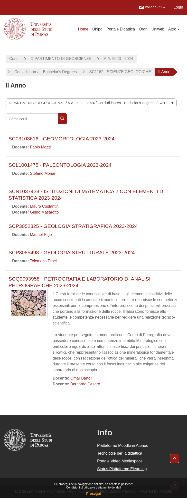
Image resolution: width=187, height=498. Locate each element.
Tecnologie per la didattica (119, 453)
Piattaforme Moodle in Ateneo (122, 445)
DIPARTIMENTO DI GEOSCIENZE (61, 59)
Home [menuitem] (83, 29)
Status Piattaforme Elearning (122, 469)
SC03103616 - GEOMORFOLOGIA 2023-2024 (61, 138)
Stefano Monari (43, 173)
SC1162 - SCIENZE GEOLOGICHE (120, 72)
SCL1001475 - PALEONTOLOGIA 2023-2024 (60, 165)
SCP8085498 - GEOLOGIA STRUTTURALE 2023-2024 (72, 252)
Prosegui (93, 494)
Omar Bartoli (81, 378)
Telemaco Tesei (43, 261)
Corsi (13, 59)
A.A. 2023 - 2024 (118, 59)
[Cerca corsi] (32, 118)
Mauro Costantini (44, 206)
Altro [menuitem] (172, 29)
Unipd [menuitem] (97, 29)
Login (178, 7)
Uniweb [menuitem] (157, 29)
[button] (152, 7)
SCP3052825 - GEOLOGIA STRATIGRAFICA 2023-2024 (73, 226)
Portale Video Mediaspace (120, 461)
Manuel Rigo (41, 235)
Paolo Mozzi (40, 147)
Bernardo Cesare (85, 384)
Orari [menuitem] (143, 29)
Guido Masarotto (44, 212)
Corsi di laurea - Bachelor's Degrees (45, 72)
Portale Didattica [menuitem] (120, 29)
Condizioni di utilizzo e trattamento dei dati (93, 487)
